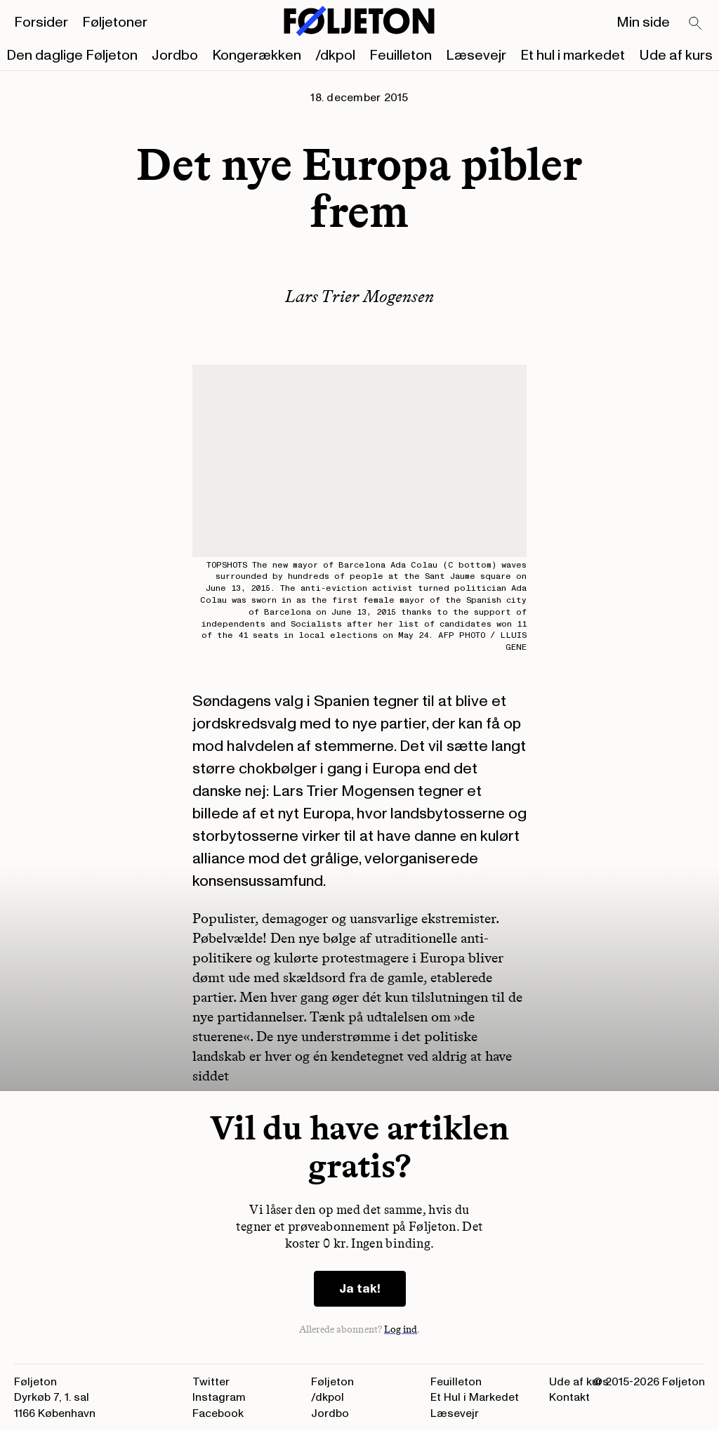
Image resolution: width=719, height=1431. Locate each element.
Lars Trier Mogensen (359, 296)
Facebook (218, 1413)
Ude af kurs (676, 55)
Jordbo (175, 55)
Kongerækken (256, 55)
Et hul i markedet (572, 55)
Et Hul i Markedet (474, 1397)
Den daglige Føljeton (72, 55)
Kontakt (569, 1397)
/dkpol (335, 55)
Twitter (211, 1382)
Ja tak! (360, 1289)
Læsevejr (476, 55)
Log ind (401, 1329)
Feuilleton (400, 55)
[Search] (696, 24)
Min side (643, 22)
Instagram (219, 1397)
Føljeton (332, 1382)
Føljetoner (114, 22)
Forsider (41, 22)
